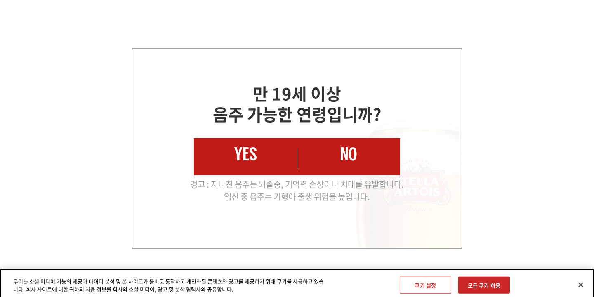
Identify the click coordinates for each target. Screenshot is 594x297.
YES (245, 156)
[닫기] (581, 287)
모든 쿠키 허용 (484, 287)
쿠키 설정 (425, 287)
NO (348, 156)
